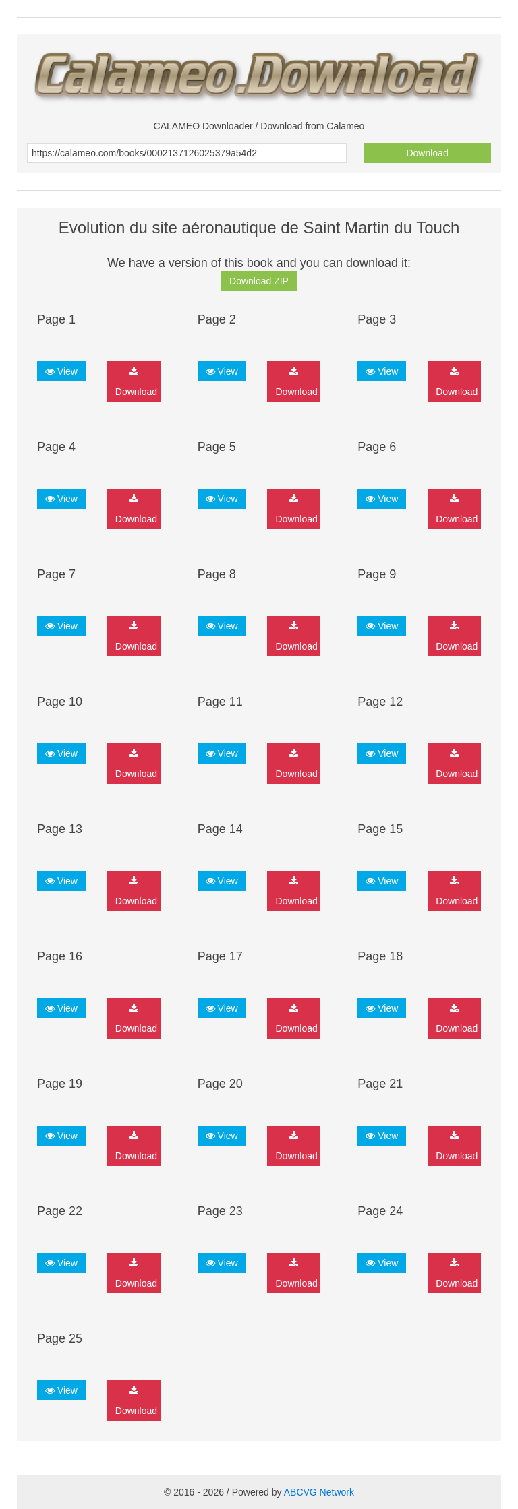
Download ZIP (259, 281)
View (61, 371)
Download (427, 153)
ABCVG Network (319, 1492)
